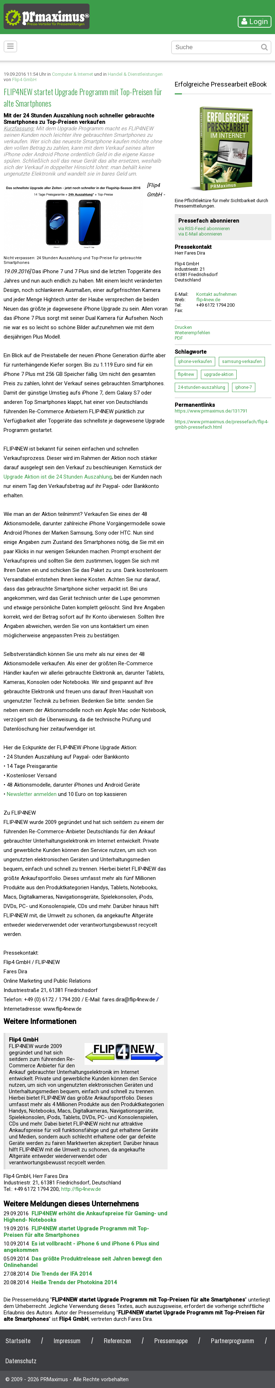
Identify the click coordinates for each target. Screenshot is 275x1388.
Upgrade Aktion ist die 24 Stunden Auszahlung (58, 477)
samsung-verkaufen (242, 361)
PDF (179, 338)
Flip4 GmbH (24, 79)
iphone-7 (243, 387)
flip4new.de (208, 299)
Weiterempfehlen (192, 332)
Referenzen (117, 1340)
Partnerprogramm (232, 1340)
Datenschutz (21, 1360)
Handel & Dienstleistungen (135, 74)
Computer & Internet (72, 74)
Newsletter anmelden (32, 794)
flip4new (186, 374)
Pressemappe (171, 1340)
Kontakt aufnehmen (216, 294)
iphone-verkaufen (195, 361)
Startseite (17, 1340)
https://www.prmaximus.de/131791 (211, 411)
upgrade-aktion (218, 374)
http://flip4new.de (81, 1189)
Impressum (67, 1340)
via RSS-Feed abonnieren (204, 228)
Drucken (183, 327)
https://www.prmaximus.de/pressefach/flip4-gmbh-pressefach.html (222, 424)
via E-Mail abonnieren (200, 234)
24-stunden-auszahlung (201, 387)
